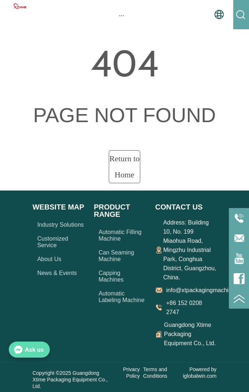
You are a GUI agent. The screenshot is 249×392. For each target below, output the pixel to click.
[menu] (121, 15)
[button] (121, 15)
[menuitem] (121, 15)
